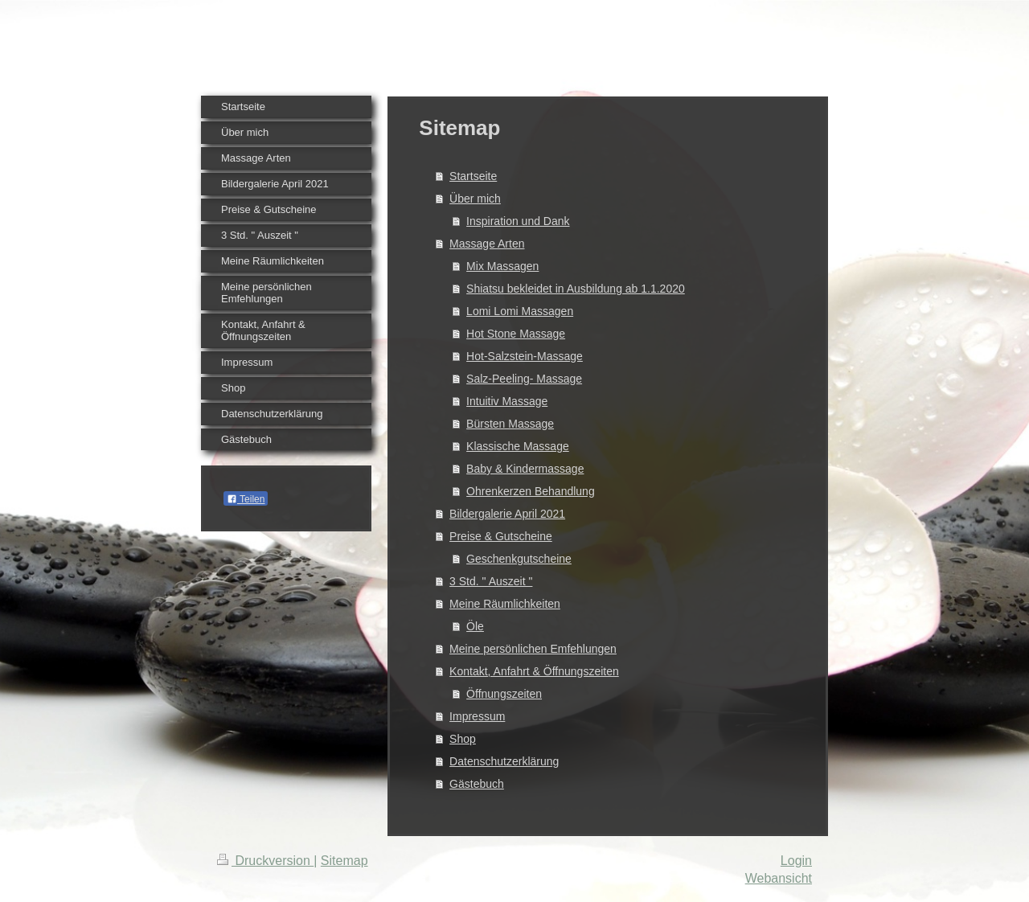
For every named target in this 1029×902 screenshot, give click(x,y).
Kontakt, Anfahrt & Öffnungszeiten (534, 671)
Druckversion (265, 860)
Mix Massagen (502, 266)
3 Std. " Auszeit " (490, 581)
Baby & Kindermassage (525, 468)
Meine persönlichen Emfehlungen (533, 648)
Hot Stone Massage (515, 333)
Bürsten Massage (510, 423)
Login (796, 860)
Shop (462, 738)
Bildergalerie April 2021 (507, 513)
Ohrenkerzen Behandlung (530, 491)
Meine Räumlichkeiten (504, 603)
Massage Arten (486, 243)
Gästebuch (476, 783)
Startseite (473, 176)
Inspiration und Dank (517, 221)
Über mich (475, 198)
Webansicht (778, 878)
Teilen (245, 499)
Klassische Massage (517, 446)
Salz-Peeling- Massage (524, 378)
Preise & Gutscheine (500, 536)
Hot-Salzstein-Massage (524, 356)
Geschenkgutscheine (519, 558)
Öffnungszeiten (504, 693)
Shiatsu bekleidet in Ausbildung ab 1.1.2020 (575, 288)
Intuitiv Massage (506, 401)
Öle (475, 626)
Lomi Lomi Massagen (519, 311)
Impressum (477, 716)
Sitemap (344, 860)
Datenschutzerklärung (504, 761)
